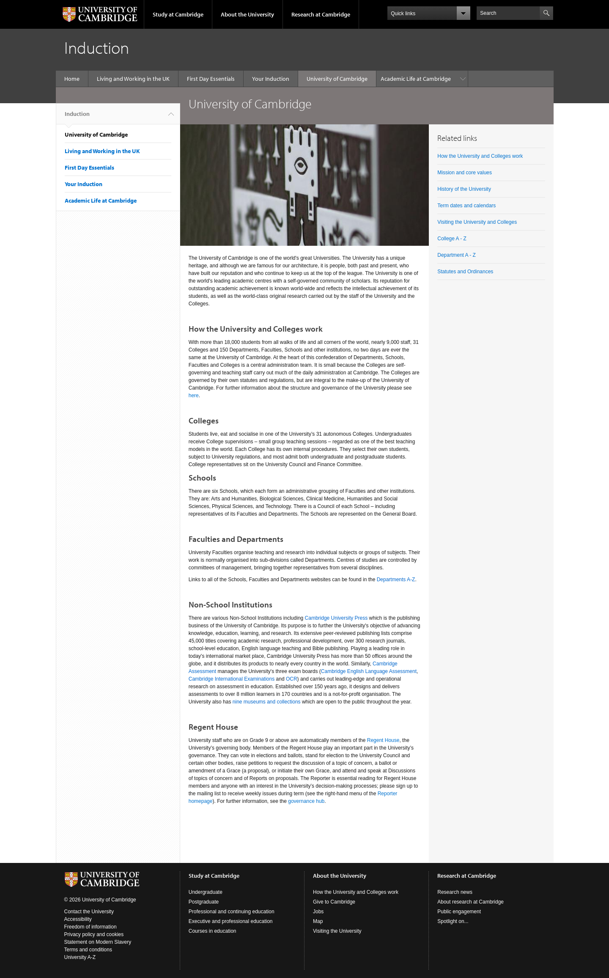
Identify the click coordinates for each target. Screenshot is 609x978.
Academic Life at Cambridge (416, 78)
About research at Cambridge (470, 902)
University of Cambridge (337, 78)
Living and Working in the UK (133, 78)
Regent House (383, 740)
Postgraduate (204, 902)
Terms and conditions (88, 950)
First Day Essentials (211, 78)
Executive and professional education (231, 921)
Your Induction (270, 78)
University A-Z (80, 957)
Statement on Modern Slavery (98, 942)
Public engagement (459, 912)
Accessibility (78, 919)
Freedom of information (90, 927)
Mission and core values (464, 173)
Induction (77, 117)
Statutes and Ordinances (465, 272)
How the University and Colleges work (480, 156)
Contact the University (89, 912)
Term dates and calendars (466, 206)
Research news (454, 892)
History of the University (464, 189)
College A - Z (451, 239)
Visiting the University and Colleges (477, 222)
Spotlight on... (452, 921)
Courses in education (212, 931)
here (194, 395)
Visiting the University (337, 931)
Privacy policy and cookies (94, 934)
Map (318, 921)
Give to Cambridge (334, 902)
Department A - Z (456, 255)
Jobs (318, 912)
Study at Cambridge (178, 14)
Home (72, 78)
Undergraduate (205, 892)
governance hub (306, 801)
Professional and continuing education (231, 912)
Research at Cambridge (320, 14)
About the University (247, 14)
